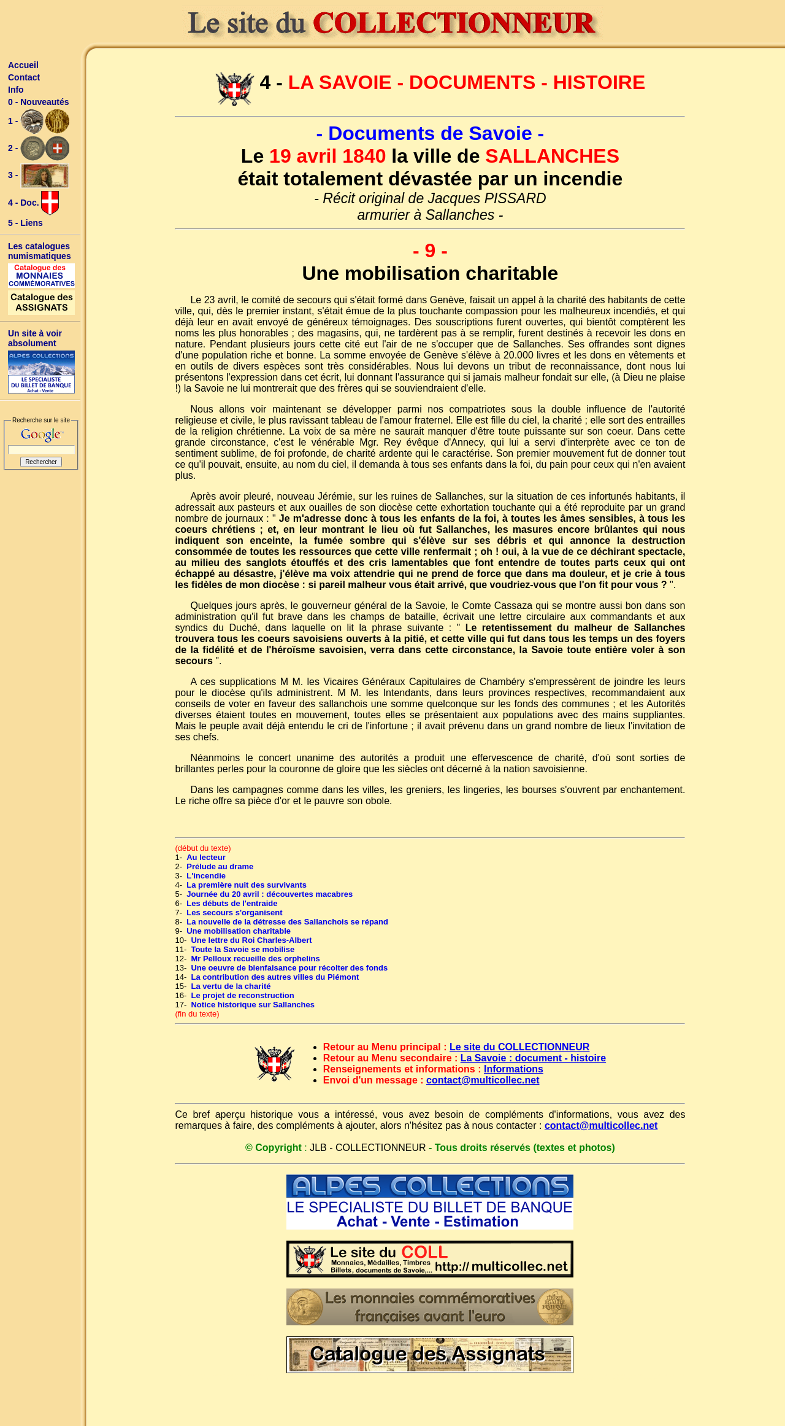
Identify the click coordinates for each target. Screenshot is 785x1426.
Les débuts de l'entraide (231, 903)
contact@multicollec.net (483, 1080)
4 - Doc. (33, 203)
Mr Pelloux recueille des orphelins (255, 958)
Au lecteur (206, 857)
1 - (38, 121)
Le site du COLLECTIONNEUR (519, 1047)
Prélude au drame (219, 866)
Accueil (23, 65)
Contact (24, 77)
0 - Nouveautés (38, 102)
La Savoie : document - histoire (533, 1058)
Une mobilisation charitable (238, 931)
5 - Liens (25, 223)
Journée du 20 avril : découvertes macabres (269, 894)
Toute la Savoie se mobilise (242, 949)
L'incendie (206, 875)
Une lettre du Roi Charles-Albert (251, 940)
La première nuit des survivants (246, 884)
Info (16, 90)
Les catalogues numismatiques (39, 251)
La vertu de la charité (230, 986)
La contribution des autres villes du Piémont (275, 977)
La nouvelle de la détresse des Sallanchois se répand (287, 921)
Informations (513, 1069)
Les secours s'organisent (234, 912)
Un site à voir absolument (35, 338)
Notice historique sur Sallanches (253, 1004)
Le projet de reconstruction (242, 995)
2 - (38, 148)
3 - (38, 175)
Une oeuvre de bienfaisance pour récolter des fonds (289, 967)
